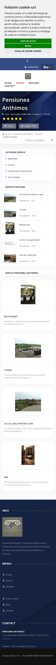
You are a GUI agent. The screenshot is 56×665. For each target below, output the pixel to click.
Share (9, 126)
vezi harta (6, 639)
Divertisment (10, 137)
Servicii (20, 82)
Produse (8, 586)
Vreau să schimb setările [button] (28, 51)
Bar (6, 477)
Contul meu (31, 67)
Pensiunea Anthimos (23, 134)
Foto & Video (10, 598)
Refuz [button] (28, 45)
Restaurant (11, 316)
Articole (34, 82)
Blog (6, 604)
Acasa (7, 82)
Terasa (8, 370)
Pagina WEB (28, 126)
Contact (9, 85)
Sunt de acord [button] (28, 40)
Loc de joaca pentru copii (18, 423)
